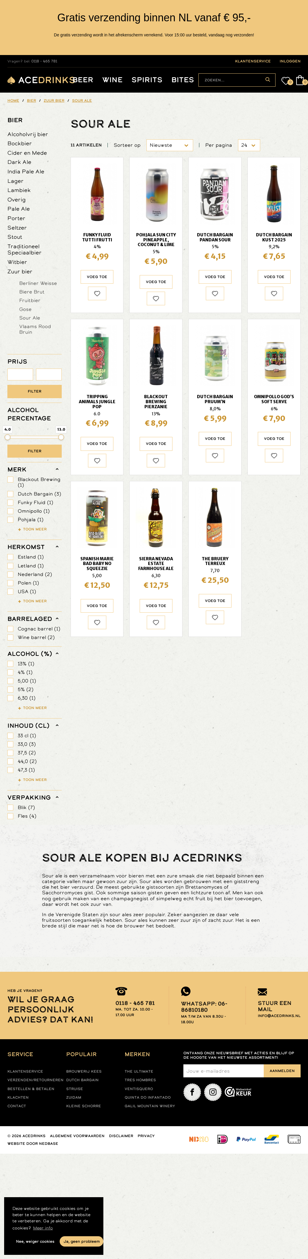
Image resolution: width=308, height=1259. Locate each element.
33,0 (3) (27, 744)
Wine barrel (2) (36, 637)
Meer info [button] (43, 1228)
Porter (16, 218)
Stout (14, 236)
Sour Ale (29, 317)
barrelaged (29, 619)
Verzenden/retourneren (35, 1080)
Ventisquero (139, 1089)
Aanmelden (282, 1070)
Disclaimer (121, 1136)
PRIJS (17, 361)
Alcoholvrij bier (27, 134)
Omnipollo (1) (34, 511)
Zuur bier (19, 271)
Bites (182, 80)
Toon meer (35, 529)
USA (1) (27, 591)
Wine (112, 80)
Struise (74, 1089)
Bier (15, 120)
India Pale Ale (25, 171)
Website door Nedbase (32, 1143)
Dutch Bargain (82, 1080)
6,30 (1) (26, 698)
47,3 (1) (26, 770)
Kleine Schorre (83, 1106)
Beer (82, 80)
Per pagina (218, 145)
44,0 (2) (27, 761)
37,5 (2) (27, 753)
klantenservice (253, 61)
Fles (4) (27, 816)
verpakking (29, 797)
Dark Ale (19, 162)
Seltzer (17, 227)
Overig (16, 199)
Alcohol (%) (29, 654)
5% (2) (25, 689)
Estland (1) (31, 557)
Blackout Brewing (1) (39, 482)
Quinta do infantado (148, 1097)
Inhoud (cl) (28, 725)
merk (17, 469)
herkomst (26, 547)
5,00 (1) (27, 681)
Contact (16, 1106)
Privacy (146, 1136)
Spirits (146, 80)
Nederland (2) (35, 574)
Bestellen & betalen (30, 1089)
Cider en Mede (27, 152)
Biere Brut (32, 291)
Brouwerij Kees (84, 1071)
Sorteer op (127, 145)
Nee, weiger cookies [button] (35, 1241)
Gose (25, 309)
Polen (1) (28, 583)
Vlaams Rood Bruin (35, 329)
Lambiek (19, 190)
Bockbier (19, 143)
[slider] (8, 437)
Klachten (18, 1097)
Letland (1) (31, 566)
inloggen (290, 61)
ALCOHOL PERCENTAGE (29, 414)
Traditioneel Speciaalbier (24, 249)
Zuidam (73, 1097)
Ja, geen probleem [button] (81, 1241)
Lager (15, 181)
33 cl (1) (27, 735)
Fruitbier (29, 300)
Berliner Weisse (38, 283)
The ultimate (139, 1071)
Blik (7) (26, 807)
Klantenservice (25, 1071)
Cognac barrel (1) (39, 629)
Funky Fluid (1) (35, 502)
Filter (34, 391)
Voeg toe (97, 277)
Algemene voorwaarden (77, 1136)
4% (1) (25, 672)
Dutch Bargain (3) (39, 494)
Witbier (17, 262)
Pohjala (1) (30, 519)
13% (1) (26, 663)
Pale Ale (18, 208)
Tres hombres (140, 1080)
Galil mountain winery (150, 1106)
